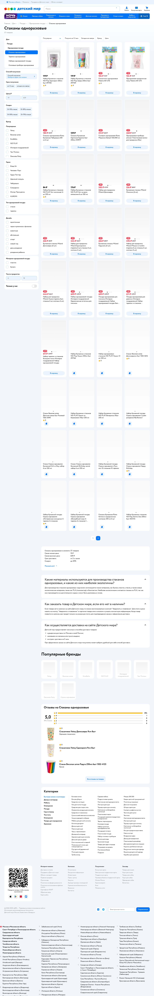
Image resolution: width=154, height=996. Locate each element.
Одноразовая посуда (37, 23)
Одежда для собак (128, 880)
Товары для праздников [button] (53, 821)
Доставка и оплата (47, 870)
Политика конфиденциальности (51, 883)
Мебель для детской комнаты (81, 821)
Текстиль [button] (47, 815)
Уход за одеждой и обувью (80, 818)
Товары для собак (128, 875)
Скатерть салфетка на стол (132, 810)
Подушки (101, 852)
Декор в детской (77, 826)
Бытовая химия (76, 797)
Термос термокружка (105, 821)
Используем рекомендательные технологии (18, 910)
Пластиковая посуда (104, 834)
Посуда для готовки (104, 831)
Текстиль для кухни (130, 813)
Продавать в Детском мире (50, 872)
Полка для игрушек (78, 852)
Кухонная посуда (103, 842)
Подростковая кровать (105, 799)
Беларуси (32, 912)
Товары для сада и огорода (106, 844)
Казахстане (23, 912)
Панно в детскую (77, 829)
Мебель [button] (47, 803)
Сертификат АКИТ (47, 890)
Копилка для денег (78, 823)
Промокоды (45, 880)
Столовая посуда (103, 824)
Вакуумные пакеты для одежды (134, 849)
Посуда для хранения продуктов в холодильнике (109, 818)
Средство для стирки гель (80, 807)
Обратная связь (46, 892)
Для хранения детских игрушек (134, 844)
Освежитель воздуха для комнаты (83, 810)
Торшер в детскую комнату (107, 807)
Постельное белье (104, 850)
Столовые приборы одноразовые (21, 65)
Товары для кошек (128, 870)
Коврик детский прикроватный (134, 799)
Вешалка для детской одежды (133, 852)
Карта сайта (44, 895)
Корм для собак (127, 878)
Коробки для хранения (131, 855)
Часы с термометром (78, 831)
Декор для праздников (131, 838)
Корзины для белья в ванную (133, 847)
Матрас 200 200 (129, 797)
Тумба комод (76, 855)
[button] (144, 16)
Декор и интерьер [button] (50, 800)
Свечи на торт (128, 833)
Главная (7, 23)
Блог (96, 885)
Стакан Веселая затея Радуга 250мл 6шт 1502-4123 (82, 764)
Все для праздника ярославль (133, 830)
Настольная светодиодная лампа (108, 802)
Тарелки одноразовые (17, 57)
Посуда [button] (46, 809)
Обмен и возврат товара (49, 875)
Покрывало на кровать (105, 847)
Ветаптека (125, 883)
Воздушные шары (129, 836)
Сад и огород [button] (49, 812)
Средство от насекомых (79, 813)
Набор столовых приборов (107, 836)
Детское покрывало (130, 805)
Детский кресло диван (79, 840)
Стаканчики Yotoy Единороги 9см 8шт (77, 747)
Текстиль (126, 815)
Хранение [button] (47, 824)
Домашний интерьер (78, 834)
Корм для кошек (127, 872)
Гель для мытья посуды (79, 805)
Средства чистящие (78, 802)
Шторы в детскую (130, 807)
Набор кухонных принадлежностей (104, 827)
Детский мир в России (11, 912)
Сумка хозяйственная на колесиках (83, 815)
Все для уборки (77, 799)
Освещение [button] (48, 806)
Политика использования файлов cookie (52, 886)
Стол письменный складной (81, 842)
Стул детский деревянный (80, 849)
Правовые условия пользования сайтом (32, 908)
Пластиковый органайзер (132, 841)
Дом (14, 23)
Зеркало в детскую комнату (81, 837)
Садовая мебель (103, 797)
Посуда (22, 23)
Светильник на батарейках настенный (106, 811)
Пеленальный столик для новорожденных (80, 846)
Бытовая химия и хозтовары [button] (54, 797)
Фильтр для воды (103, 839)
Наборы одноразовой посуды (20, 61)
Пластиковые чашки (104, 814)
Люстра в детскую (104, 805)
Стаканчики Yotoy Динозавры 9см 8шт (77, 731)
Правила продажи (46, 878)
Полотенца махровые (131, 802)
